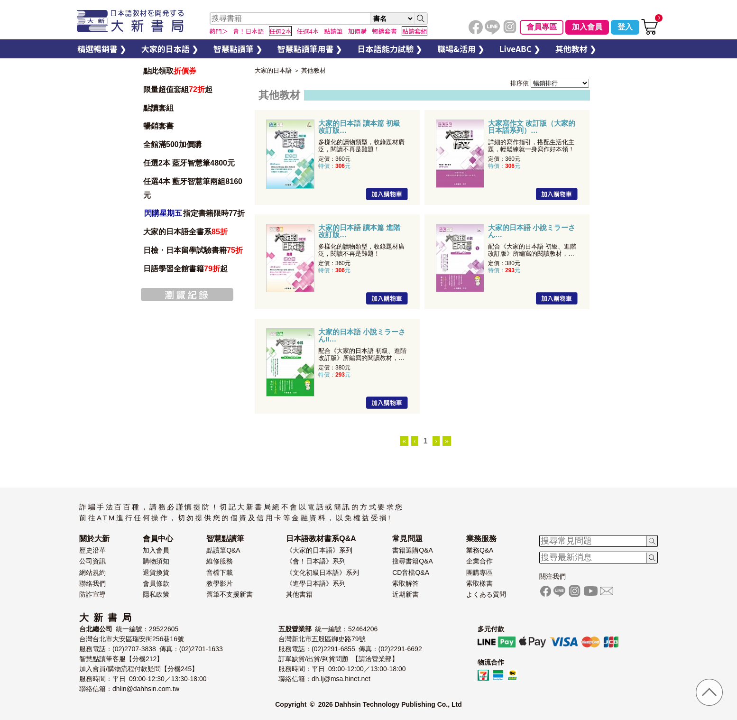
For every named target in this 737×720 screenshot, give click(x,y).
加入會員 (587, 27)
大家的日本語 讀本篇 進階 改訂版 (359, 231)
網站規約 (92, 572)
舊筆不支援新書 (229, 594)
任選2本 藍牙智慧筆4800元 (189, 163)
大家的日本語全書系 (185, 232)
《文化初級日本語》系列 (322, 572)
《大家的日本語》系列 (319, 550)
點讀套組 (158, 108)
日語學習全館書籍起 (185, 269)
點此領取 (169, 71)
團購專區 (479, 572)
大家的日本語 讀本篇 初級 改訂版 (359, 127)
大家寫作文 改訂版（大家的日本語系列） (531, 127)
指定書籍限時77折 (194, 213)
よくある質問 (486, 594)
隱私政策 (156, 594)
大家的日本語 (273, 70)
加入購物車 (387, 194)
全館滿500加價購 (173, 144)
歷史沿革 (92, 550)
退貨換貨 (156, 572)
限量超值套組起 (177, 89)
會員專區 (541, 27)
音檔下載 (219, 572)
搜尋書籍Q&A (412, 561)
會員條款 (156, 583)
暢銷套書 (158, 126)
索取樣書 (479, 583)
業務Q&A (480, 550)
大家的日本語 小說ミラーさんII (361, 335)
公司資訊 (92, 561)
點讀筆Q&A (223, 550)
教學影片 (219, 583)
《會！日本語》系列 (316, 561)
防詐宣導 (92, 594)
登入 (625, 27)
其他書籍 (299, 594)
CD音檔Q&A (410, 572)
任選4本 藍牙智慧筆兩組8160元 (192, 188)
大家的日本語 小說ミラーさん (531, 231)
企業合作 (479, 561)
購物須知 (156, 561)
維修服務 (219, 561)
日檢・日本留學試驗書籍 (193, 250)
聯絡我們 (92, 583)
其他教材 (313, 70)
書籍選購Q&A (412, 550)
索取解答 (405, 583)
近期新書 (405, 594)
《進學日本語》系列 (316, 583)
